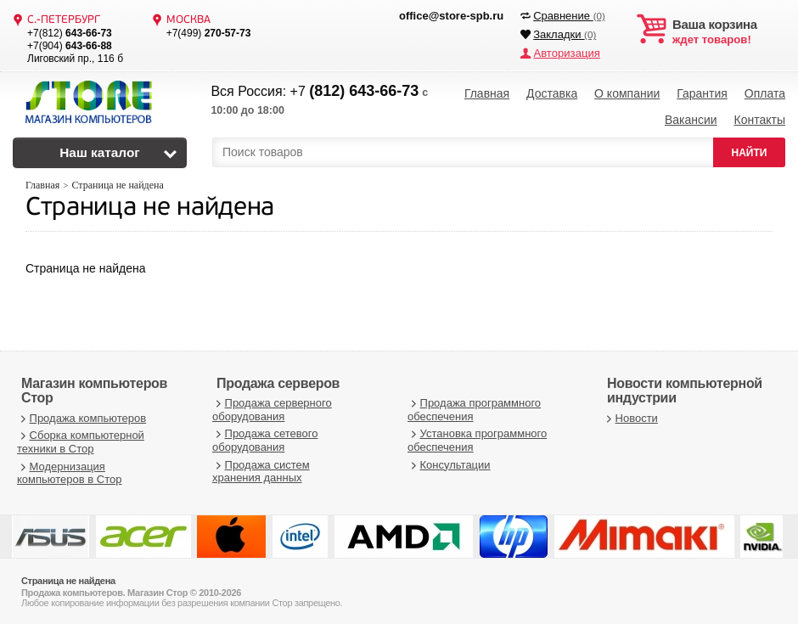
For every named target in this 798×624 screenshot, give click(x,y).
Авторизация (566, 53)
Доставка (551, 93)
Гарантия (702, 93)
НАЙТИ (749, 150)
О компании (627, 93)
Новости (630, 415)
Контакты (758, 119)
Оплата (765, 93)
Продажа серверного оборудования (272, 408)
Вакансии (691, 119)
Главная (486, 93)
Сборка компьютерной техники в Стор (80, 440)
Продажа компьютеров (81, 415)
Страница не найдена (149, 207)
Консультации (449, 462)
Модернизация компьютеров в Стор (69, 471)
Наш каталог (99, 150)
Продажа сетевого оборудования (265, 438)
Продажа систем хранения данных (261, 469)
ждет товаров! (728, 32)
